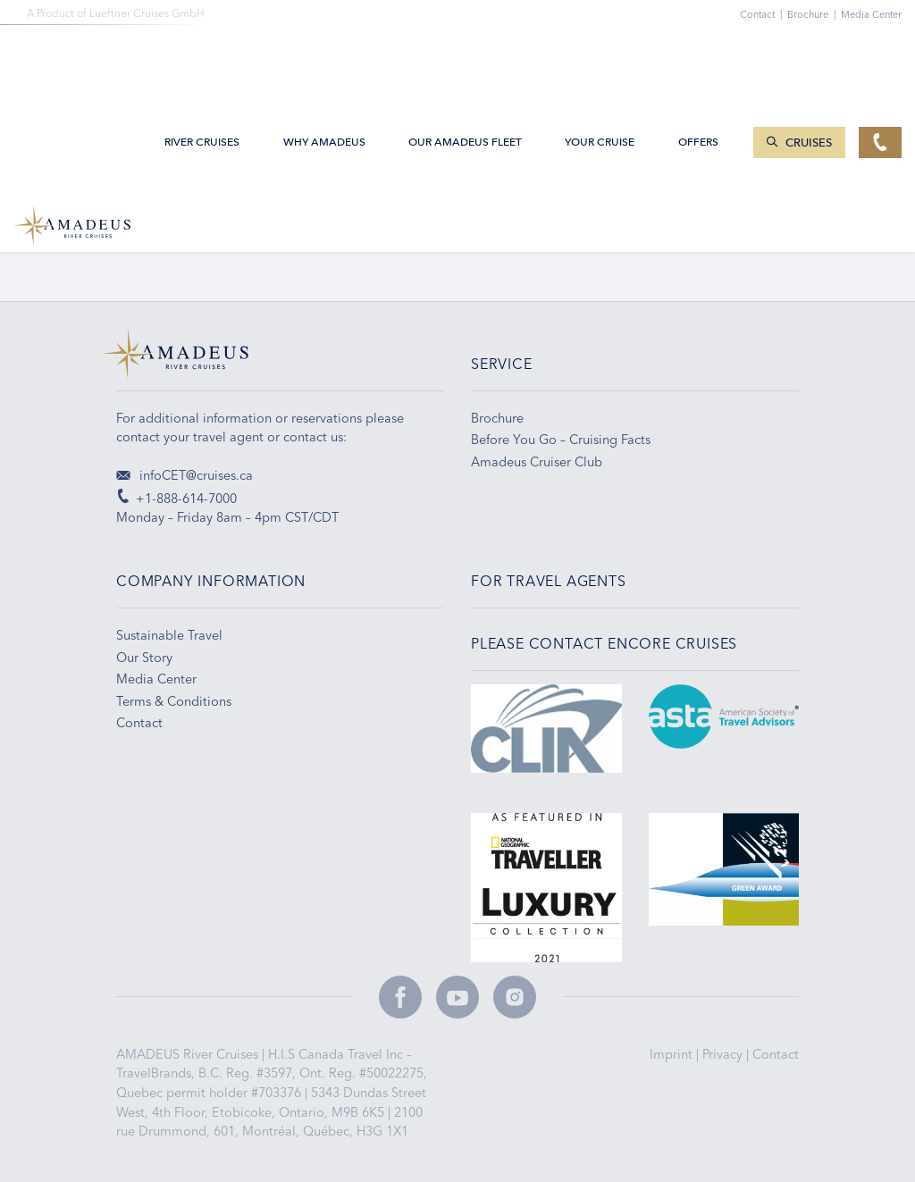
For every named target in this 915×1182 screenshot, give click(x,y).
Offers (698, 55)
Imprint (673, 1054)
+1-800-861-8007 (166, 232)
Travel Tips (624, 232)
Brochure (814, 14)
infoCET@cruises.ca (184, 475)
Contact (775, 1054)
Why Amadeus (324, 55)
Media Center (871, 14)
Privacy (724, 1054)
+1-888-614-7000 (176, 498)
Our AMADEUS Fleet (465, 55)
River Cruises (201, 55)
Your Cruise (599, 55)
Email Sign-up (394, 232)
